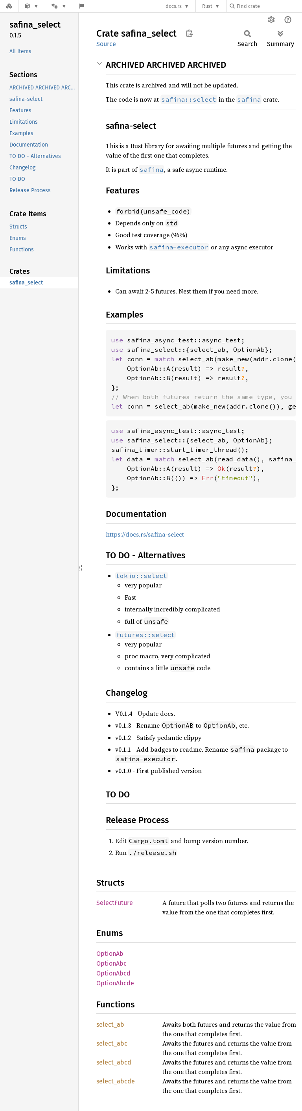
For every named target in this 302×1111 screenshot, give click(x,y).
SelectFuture (114, 903)
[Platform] (59, 6)
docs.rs (174, 6)
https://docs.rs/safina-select (145, 534)
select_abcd (113, 1062)
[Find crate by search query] (269, 6)
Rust (207, 6)
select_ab (110, 1024)
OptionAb (109, 953)
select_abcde (115, 1081)
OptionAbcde (115, 983)
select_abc (111, 1043)
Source (106, 44)
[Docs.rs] (9, 6)
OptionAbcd (113, 973)
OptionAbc (111, 963)
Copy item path (189, 33)
